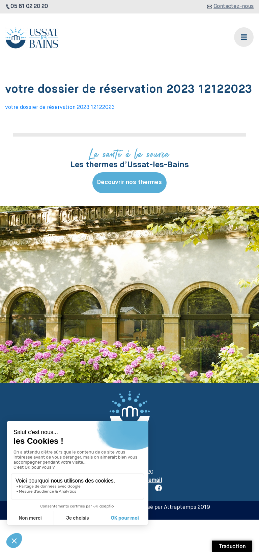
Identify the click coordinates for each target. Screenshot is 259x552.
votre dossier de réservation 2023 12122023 (60, 107)
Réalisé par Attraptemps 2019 (172, 507)
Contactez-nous (233, 6)
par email (150, 480)
